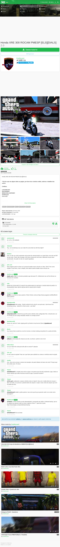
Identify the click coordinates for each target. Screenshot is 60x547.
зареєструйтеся (27, 419)
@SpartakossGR (11, 314)
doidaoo (9, 253)
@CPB (8, 295)
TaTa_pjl (9, 352)
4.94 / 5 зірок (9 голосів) (6, 172)
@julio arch (10, 276)
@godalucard (48, 323)
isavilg (9, 360)
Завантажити (30, 50)
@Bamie (9, 339)
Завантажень (7, 169)
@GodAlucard (11, 304)
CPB (8, 283)
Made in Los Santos (6, 544)
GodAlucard (20, 58)
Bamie (8, 329)
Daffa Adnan (10, 344)
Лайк (15, 169)
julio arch (9, 264)
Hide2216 (9, 246)
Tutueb (9, 369)
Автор (15, 274)
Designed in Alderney (6, 543)
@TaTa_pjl (10, 381)
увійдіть (18, 419)
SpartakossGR (11, 302)
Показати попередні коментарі (30, 234)
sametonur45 (10, 238)
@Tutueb (9, 401)
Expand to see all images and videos (30, 164)
